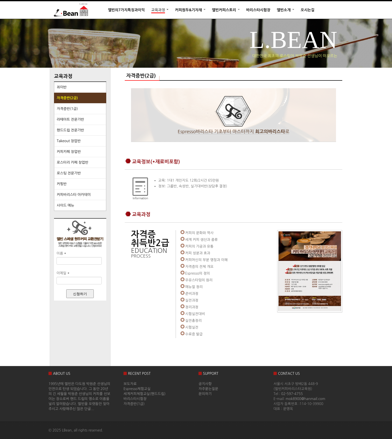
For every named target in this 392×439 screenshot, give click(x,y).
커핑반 (61, 184)
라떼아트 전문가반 (70, 119)
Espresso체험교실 (137, 389)
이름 (61, 253)
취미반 (61, 87)
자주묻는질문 (208, 389)
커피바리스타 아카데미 (74, 194)
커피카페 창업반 (69, 151)
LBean (67, 430)
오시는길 (307, 10)
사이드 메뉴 (65, 205)
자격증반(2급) (67, 98)
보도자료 (130, 384)
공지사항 (205, 384)
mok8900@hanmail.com (305, 399)
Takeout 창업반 (69, 141)
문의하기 (205, 394)
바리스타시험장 (258, 10)
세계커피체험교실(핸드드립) (145, 394)
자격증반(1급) (67, 108)
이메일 (63, 273)
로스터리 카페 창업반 (72, 162)
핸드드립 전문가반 (70, 130)
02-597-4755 (292, 394)
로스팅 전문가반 (69, 173)
